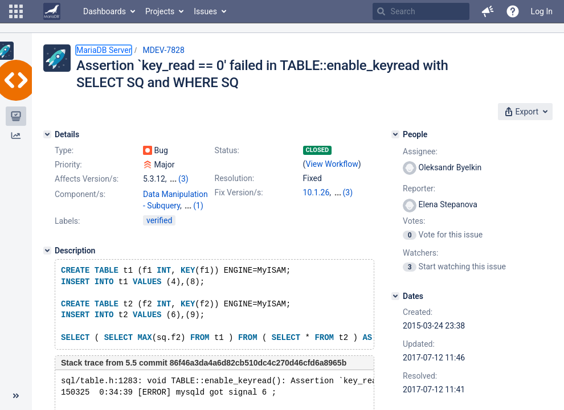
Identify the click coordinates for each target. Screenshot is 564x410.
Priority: (68, 164)
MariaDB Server (103, 50)
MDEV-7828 (163, 50)
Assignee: (420, 151)
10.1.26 (316, 192)
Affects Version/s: (86, 178)
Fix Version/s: (239, 192)
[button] (16, 11)
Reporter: (419, 188)
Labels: (67, 231)
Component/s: (80, 194)
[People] (395, 134)
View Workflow (332, 164)
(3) (183, 178)
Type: (64, 150)
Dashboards (104, 11)
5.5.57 (344, 192)
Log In (542, 11)
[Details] (47, 134)
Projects (159, 11)
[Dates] (395, 296)
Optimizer (160, 217)
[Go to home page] (52, 11)
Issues (205, 11)
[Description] (47, 261)
